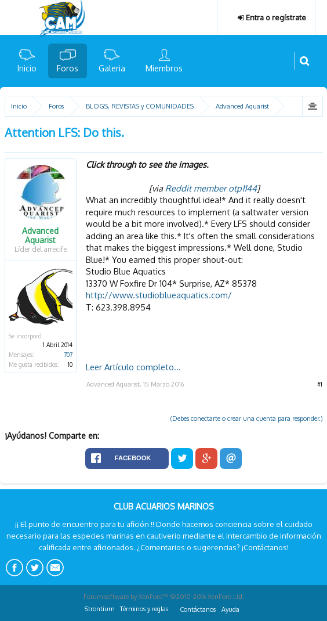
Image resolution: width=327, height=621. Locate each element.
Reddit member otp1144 (211, 188)
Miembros (164, 68)
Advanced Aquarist (40, 235)
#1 (319, 384)
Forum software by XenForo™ (163, 597)
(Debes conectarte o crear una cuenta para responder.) (246, 418)
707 (68, 354)
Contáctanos (198, 609)
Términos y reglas (144, 609)
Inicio (27, 68)
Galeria (112, 68)
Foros (67, 68)
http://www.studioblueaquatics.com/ (159, 295)
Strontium (99, 609)
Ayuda (230, 609)
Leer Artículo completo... (133, 367)
